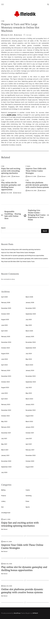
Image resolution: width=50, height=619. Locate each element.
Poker (27, 501)
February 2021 (30, 450)
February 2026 (5, 302)
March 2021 (4, 450)
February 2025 (5, 336)
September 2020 (6, 467)
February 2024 (5, 370)
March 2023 (29, 399)
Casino (28, 166)
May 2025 (29, 325)
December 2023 (6, 376)
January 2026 (30, 302)
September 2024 (31, 348)
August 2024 (5, 353)
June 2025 (4, 325)
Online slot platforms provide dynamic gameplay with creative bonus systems (37, 185)
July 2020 (4, 472)
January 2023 (30, 404)
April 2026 (4, 297)
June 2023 (4, 393)
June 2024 (4, 359)
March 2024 (29, 365)
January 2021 (5, 455)
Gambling (28, 495)
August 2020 (29, 467)
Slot (3, 21)
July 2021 (4, 438)
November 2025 (31, 308)
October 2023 (5, 382)
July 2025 (29, 319)
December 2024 (6, 342)
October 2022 (5, 416)
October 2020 (30, 461)
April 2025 (4, 331)
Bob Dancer (19, 35)
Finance (3, 495)
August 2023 (5, 387)
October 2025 (5, 314)
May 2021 (4, 444)
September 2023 (31, 382)
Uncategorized (5, 512)
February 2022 (5, 427)
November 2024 (31, 342)
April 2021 (29, 444)
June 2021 (29, 438)
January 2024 (30, 370)
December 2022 (6, 410)
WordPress (17, 613)
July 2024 (29, 353)
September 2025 (31, 314)
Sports (28, 507)
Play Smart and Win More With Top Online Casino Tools (17, 261)
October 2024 (5, 348)
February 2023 (5, 404)
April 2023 (4, 399)
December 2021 (6, 433)
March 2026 (29, 297)
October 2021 (30, 433)
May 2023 (29, 393)
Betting (3, 490)
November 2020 (6, 461)
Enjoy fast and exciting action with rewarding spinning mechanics (10, 171)
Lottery (3, 501)
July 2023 (29, 387)
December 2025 (6, 308)
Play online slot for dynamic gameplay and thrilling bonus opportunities (22, 255)
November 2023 (31, 376)
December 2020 (31, 455)
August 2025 (5, 319)
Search (3, 228)
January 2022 (30, 427)
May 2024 (29, 359)
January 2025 (30, 336)
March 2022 (29, 421)
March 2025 (29, 331)
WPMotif (35, 613)
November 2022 (31, 410)
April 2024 (4, 365)
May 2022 (4, 421)
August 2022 (29, 416)
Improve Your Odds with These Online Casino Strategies (36, 171)
